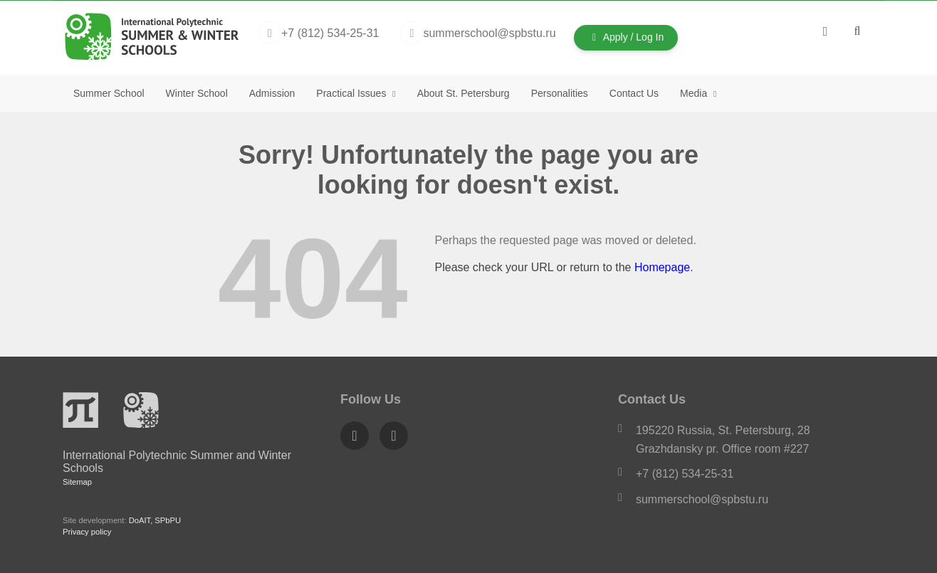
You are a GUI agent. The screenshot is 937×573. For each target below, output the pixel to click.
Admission (272, 93)
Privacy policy (87, 531)
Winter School (197, 93)
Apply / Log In (626, 37)
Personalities (559, 93)
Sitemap (77, 482)
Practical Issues (352, 93)
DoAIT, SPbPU (155, 520)
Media (695, 93)
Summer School (109, 93)
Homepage (662, 267)
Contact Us (634, 93)
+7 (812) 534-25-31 (684, 474)
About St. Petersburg (463, 93)
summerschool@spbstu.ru (702, 499)
